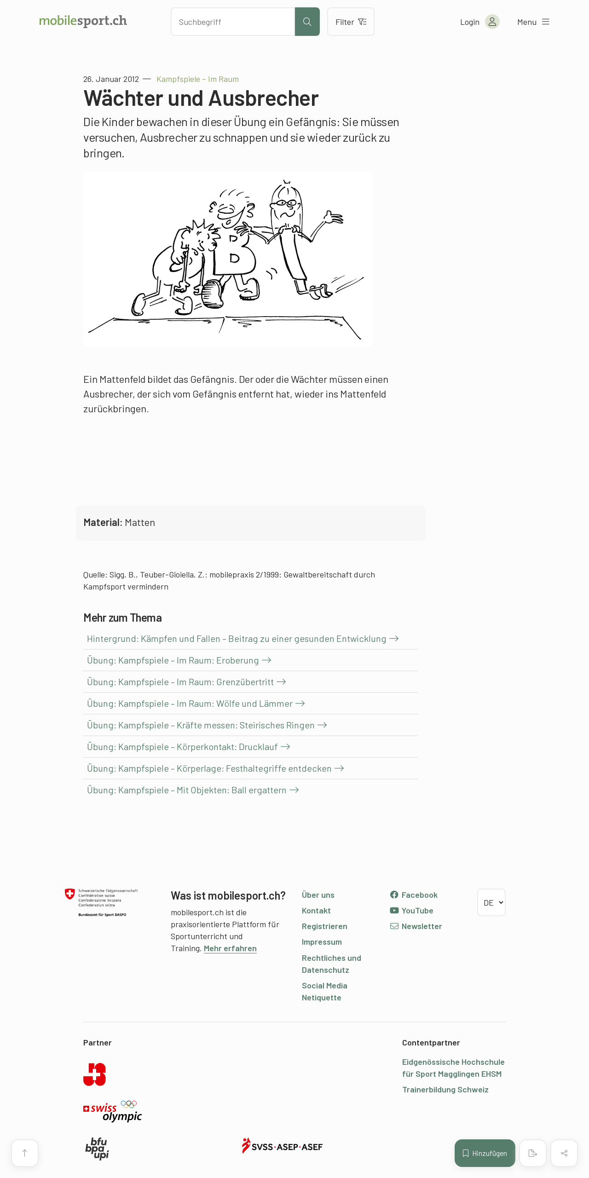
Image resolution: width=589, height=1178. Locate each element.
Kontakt (316, 910)
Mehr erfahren (230, 948)
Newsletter (415, 926)
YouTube (411, 910)
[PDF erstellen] (533, 1153)
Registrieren (324, 926)
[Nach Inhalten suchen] (233, 21)
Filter (350, 22)
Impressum (322, 941)
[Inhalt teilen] (564, 1153)
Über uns (318, 894)
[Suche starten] (307, 21)
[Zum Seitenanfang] (25, 1153)
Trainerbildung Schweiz (445, 1089)
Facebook (413, 894)
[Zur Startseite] (83, 21)
